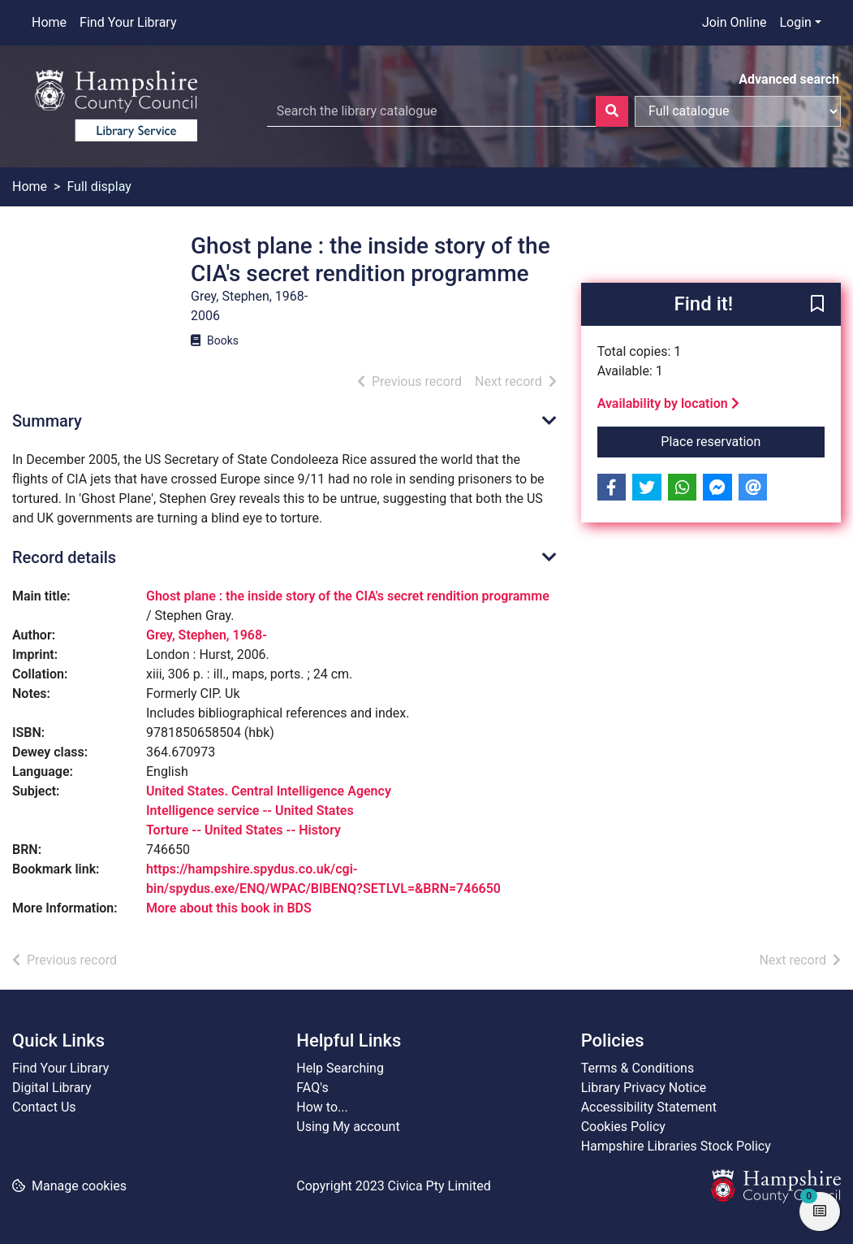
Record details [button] (64, 557)
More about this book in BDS (229, 908)
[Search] (612, 111)
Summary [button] (47, 421)
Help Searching (340, 1068)
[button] (817, 305)
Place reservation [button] (743, 440)
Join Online (734, 22)
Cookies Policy (623, 1126)
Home (49, 22)
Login (795, 22)
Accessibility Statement (649, 1107)
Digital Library (52, 1087)
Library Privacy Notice (644, 1087)
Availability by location (668, 403)
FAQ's (312, 1087)
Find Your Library (128, 22)
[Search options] (738, 111)
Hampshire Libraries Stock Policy (676, 1146)
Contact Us (44, 1107)
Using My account (347, 1126)
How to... (321, 1107)
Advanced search (789, 79)
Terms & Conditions (638, 1068)
